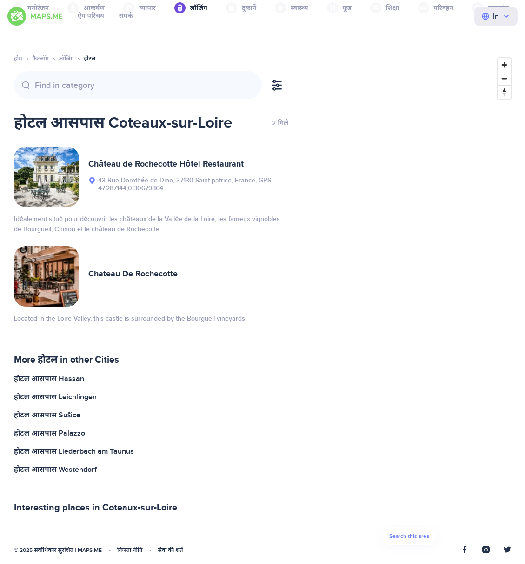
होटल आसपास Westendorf (55, 469)
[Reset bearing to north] (504, 92)
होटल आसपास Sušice (47, 415)
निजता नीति (129, 550)
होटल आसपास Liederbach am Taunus (74, 451)
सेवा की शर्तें (170, 550)
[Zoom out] (504, 78)
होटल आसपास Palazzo (49, 433)
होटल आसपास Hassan (49, 378)
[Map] (409, 304)
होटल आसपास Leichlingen (55, 397)
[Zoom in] (504, 65)
